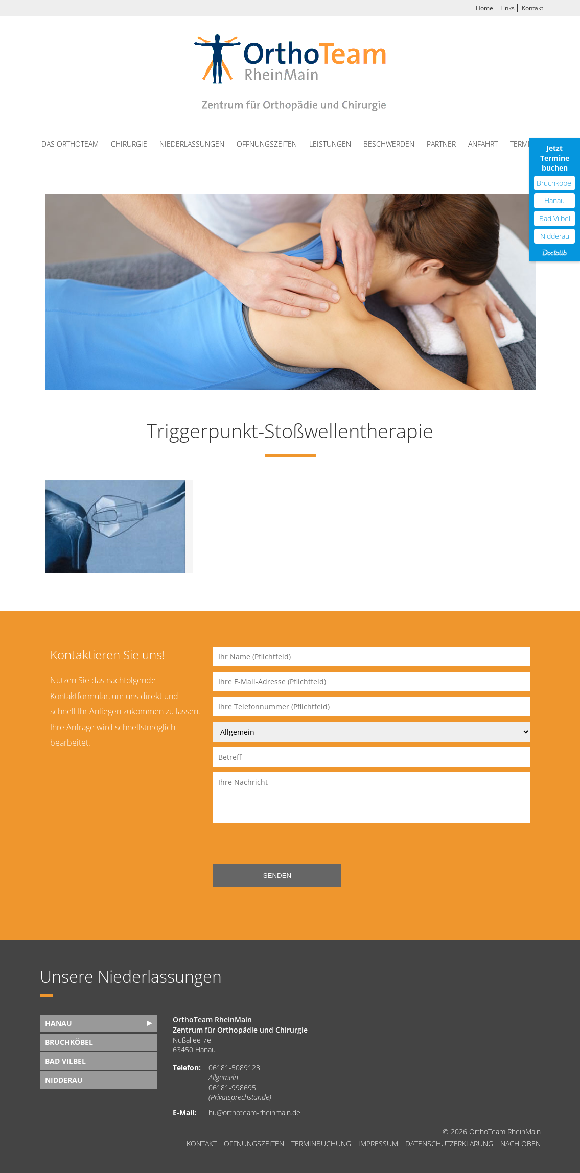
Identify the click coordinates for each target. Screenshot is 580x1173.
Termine (524, 144)
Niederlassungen (191, 144)
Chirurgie (129, 144)
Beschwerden (388, 144)
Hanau (58, 1023)
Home (484, 8)
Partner (441, 144)
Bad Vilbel (65, 1061)
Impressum (378, 1143)
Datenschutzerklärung (449, 1143)
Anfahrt (483, 144)
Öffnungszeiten (267, 144)
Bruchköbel (69, 1042)
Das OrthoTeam (70, 144)
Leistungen (330, 144)
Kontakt (532, 8)
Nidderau (64, 1080)
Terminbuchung (321, 1143)
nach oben (520, 1143)
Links (507, 8)
